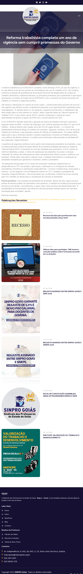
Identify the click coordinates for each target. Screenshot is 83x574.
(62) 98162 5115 (10, 562)
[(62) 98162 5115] (2, 561)
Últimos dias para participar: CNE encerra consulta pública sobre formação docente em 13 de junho (61, 251)
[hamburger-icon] (79, 16)
